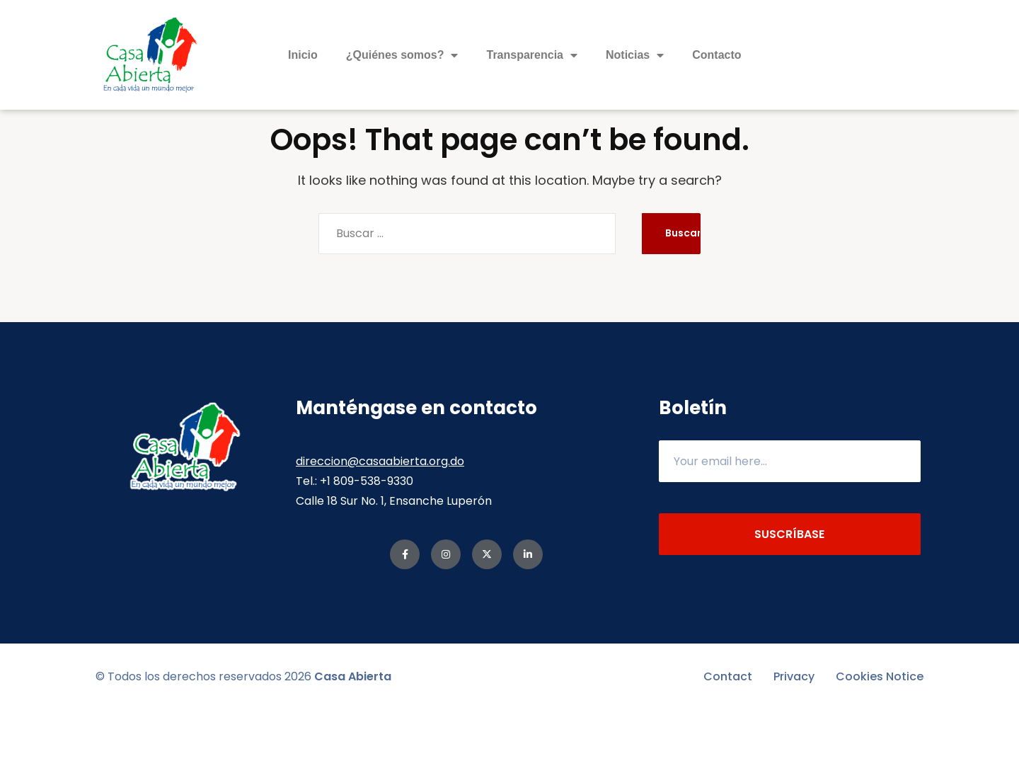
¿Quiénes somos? (402, 55)
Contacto (716, 55)
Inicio (303, 55)
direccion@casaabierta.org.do (380, 517)
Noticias (635, 55)
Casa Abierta (352, 732)
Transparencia (531, 55)
